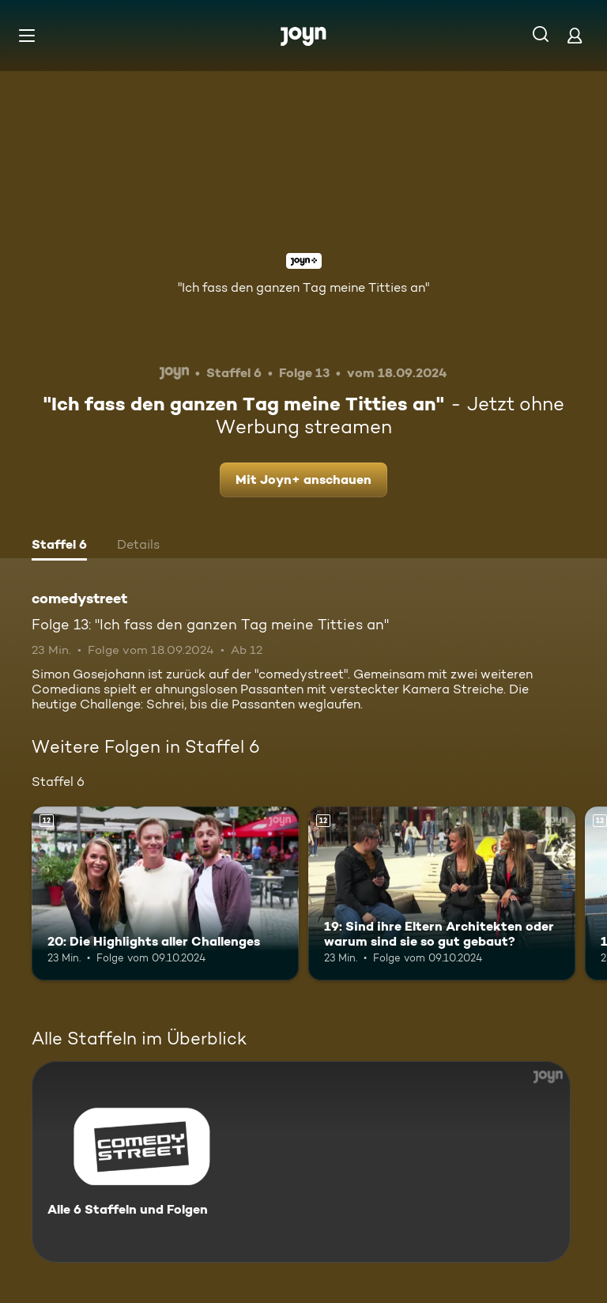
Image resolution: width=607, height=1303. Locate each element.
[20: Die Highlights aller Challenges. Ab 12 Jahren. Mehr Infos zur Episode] (165, 893)
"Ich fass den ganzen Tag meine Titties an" (303, 287)
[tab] (59, 546)
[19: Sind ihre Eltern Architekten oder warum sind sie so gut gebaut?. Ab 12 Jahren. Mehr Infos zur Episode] (441, 893)
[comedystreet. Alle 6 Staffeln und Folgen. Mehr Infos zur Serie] (301, 1162)
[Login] (575, 35)
